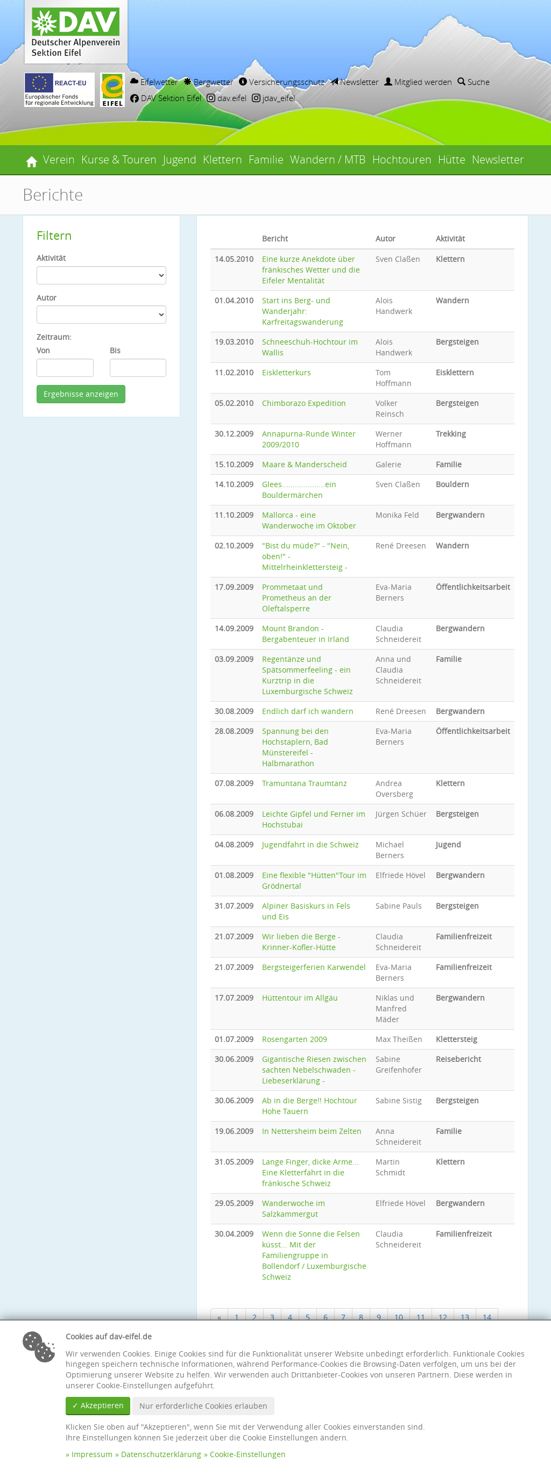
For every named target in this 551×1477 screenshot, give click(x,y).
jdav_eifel (273, 97)
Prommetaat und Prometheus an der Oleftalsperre (296, 597)
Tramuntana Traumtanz (304, 783)
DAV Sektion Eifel (165, 97)
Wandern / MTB (328, 159)
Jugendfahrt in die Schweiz (310, 844)
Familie (266, 159)
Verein (59, 159)
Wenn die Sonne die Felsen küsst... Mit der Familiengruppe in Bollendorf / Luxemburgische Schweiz (314, 1255)
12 (443, 1317)
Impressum (92, 1454)
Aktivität (51, 258)
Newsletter (354, 81)
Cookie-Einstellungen (248, 1454)
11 (420, 1317)
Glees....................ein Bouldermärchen (299, 489)
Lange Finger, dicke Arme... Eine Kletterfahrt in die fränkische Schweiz (310, 1172)
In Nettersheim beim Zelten (312, 1131)
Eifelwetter (154, 81)
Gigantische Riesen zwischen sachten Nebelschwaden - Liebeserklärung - (314, 1070)
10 (398, 1317)
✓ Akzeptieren (98, 1405)
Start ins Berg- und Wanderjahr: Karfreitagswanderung (302, 311)
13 (465, 1317)
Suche (473, 81)
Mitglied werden (418, 81)
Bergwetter (208, 81)
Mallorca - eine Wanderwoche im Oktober (309, 520)
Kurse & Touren (119, 159)
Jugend (179, 159)
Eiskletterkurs (286, 372)
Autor (46, 297)
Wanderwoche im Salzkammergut (293, 1208)
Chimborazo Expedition (304, 403)
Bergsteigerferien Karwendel (314, 967)
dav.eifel (226, 97)
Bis (115, 350)
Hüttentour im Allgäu (300, 998)
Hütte (451, 159)
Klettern (222, 159)
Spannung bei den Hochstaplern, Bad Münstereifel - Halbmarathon (295, 747)
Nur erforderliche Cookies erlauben (203, 1406)
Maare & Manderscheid (304, 464)
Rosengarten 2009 (294, 1039)
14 (487, 1317)
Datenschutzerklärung (161, 1454)
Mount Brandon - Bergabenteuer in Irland (305, 633)
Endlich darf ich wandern (308, 711)
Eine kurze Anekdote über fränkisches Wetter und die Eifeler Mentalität (311, 270)
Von (43, 350)
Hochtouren (402, 159)
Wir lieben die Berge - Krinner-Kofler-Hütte (301, 941)
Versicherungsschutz (281, 81)
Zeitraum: (54, 337)
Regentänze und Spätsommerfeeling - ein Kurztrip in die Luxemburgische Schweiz (307, 675)
